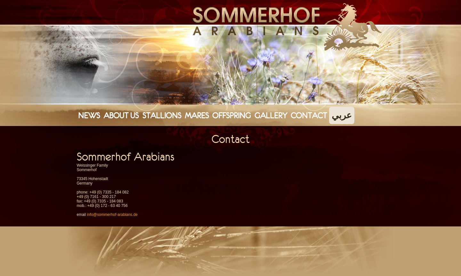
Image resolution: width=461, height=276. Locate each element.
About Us (121, 115)
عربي (342, 115)
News (89, 115)
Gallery (271, 115)
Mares (197, 115)
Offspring (231, 115)
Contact (309, 115)
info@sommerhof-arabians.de (112, 214)
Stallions (161, 115)
